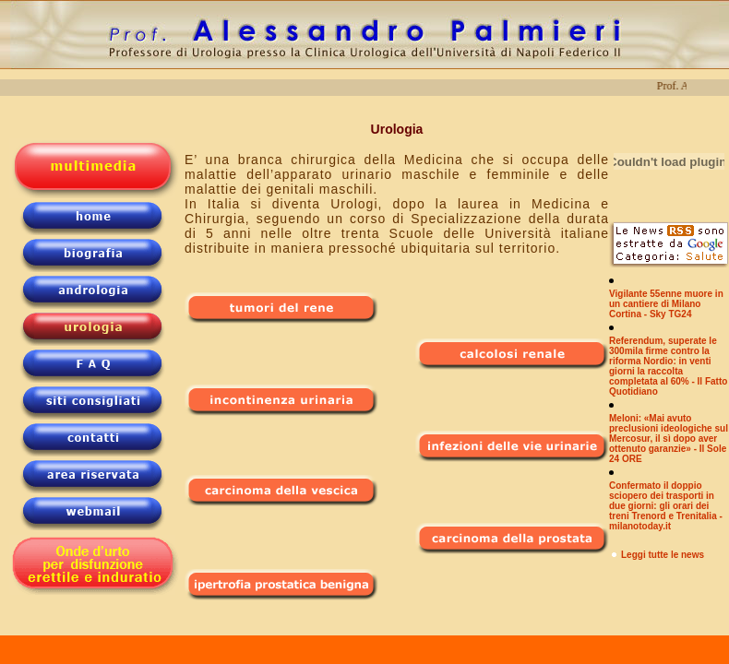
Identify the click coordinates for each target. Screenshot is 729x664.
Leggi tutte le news (662, 555)
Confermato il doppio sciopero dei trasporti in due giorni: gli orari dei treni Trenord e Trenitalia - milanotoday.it (666, 505)
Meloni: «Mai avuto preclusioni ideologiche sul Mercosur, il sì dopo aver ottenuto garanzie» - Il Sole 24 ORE (668, 438)
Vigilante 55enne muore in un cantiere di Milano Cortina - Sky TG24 (666, 304)
